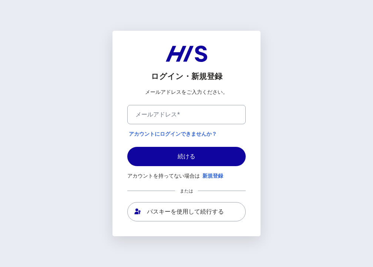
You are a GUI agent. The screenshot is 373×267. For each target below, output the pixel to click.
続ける (186, 156)
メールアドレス (157, 114)
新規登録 (212, 176)
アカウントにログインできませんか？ (173, 134)
